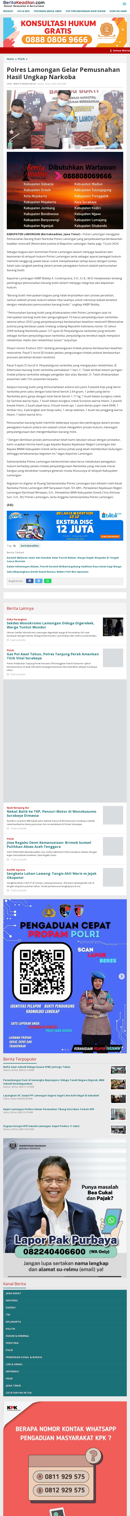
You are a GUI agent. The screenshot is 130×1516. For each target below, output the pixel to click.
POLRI (10, 650)
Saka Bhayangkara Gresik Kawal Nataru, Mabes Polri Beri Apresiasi (47, 571)
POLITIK (10, 1328)
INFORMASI (12, 1371)
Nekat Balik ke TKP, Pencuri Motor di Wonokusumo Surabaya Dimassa (51, 813)
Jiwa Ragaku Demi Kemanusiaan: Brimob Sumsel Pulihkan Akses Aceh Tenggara (49, 844)
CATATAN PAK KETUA (19, 1392)
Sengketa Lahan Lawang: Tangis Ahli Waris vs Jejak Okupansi (51, 875)
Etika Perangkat (17, 619)
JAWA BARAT (13, 1293)
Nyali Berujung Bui (18, 807)
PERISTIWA (12, 1343)
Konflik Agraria (16, 869)
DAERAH (10, 1307)
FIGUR (9, 1378)
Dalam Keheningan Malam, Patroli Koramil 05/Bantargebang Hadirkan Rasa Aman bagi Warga (64, 566)
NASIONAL (12, 1300)
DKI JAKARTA (13, 1321)
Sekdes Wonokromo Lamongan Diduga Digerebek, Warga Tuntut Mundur (50, 625)
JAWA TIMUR (13, 1385)
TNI (8, 1314)
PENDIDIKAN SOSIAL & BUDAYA (24, 1357)
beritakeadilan (30, 545)
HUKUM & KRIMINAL (17, 1335)
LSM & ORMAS (14, 1364)
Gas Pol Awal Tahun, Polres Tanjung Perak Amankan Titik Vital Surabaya (53, 656)
